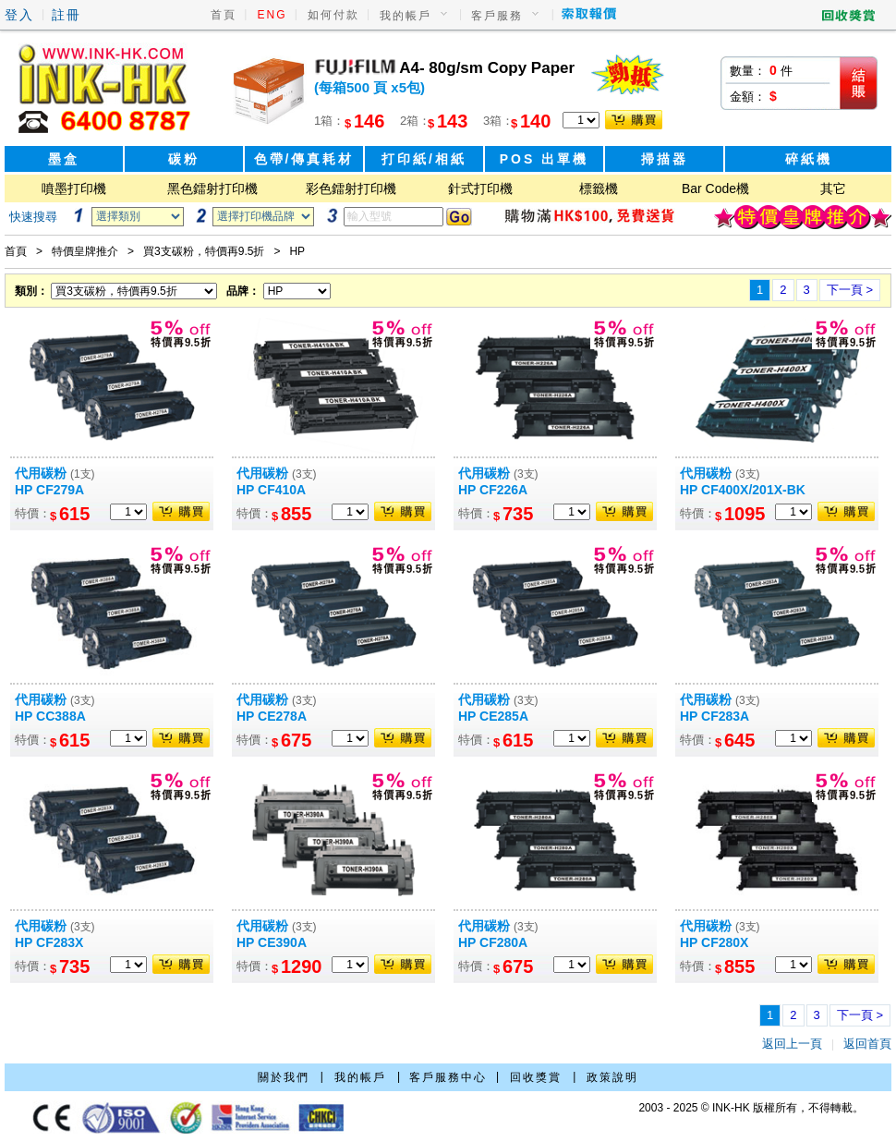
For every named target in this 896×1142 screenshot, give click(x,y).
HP (297, 251)
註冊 (66, 14)
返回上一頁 (792, 1044)
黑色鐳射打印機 (212, 188)
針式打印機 (480, 188)
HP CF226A (492, 489)
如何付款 (333, 14)
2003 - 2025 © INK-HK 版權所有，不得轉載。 (751, 1107)
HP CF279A (49, 489)
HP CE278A (271, 716)
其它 (833, 188)
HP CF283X (49, 942)
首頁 (223, 14)
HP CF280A (492, 942)
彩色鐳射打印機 (351, 188)
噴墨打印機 (74, 188)
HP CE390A (271, 942)
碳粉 (184, 159)
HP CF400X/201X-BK (742, 489)
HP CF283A (714, 716)
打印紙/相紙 (423, 159)
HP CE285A (493, 716)
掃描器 (664, 159)
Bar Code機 (715, 188)
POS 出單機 (544, 159)
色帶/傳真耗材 (304, 159)
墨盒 (63, 159)
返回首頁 (867, 1044)
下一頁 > (850, 290)
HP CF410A (271, 489)
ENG (272, 14)
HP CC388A (50, 716)
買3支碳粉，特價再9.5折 (203, 251)
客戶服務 (497, 15)
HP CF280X (714, 942)
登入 (19, 14)
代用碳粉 (55, 473)
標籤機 (598, 188)
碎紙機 (808, 159)
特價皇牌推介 (85, 251)
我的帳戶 (405, 15)
